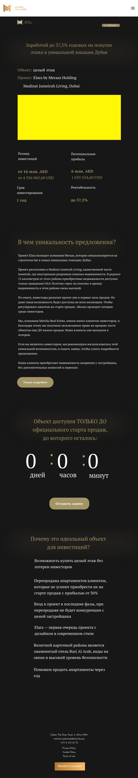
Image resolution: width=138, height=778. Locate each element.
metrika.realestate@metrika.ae (69, 738)
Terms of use (69, 756)
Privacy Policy (69, 748)
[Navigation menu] (133, 8)
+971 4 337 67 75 (69, 742)
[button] (105, 25)
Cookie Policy (69, 752)
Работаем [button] (112, 25)
